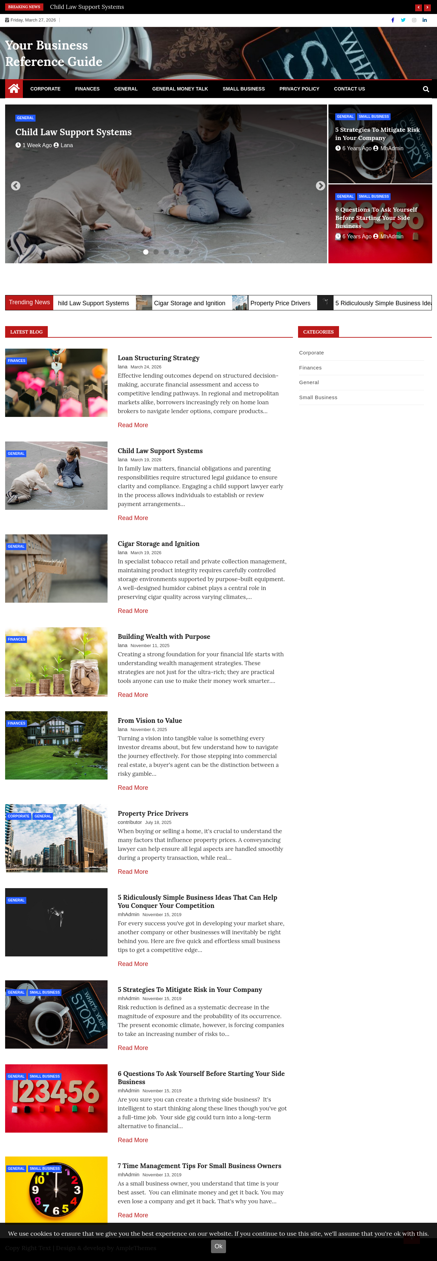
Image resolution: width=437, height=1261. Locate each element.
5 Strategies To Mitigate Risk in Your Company (377, 134)
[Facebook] (393, 20)
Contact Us (349, 89)
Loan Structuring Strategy (158, 358)
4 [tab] (176, 252)
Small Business (244, 89)
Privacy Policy (300, 89)
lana (63, 145)
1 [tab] (145, 252)
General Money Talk (180, 89)
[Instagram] (415, 20)
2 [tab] (156, 252)
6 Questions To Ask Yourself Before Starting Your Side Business (376, 218)
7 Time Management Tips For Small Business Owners (199, 1166)
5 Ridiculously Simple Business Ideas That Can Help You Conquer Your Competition (197, 901)
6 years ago (353, 148)
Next (318, 184)
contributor (130, 822)
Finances (87, 89)
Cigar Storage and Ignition (197, 303)
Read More (133, 425)
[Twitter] (404, 20)
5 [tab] (186, 252)
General (126, 89)
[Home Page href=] (14, 90)
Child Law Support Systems (87, 7)
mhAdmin (388, 148)
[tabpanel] (166, 183)
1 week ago (33, 145)
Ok (218, 1246)
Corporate (45, 89)
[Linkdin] (425, 20)
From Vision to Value (150, 720)
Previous (13, 184)
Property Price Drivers (288, 303)
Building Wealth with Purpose (164, 636)
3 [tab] (166, 252)
